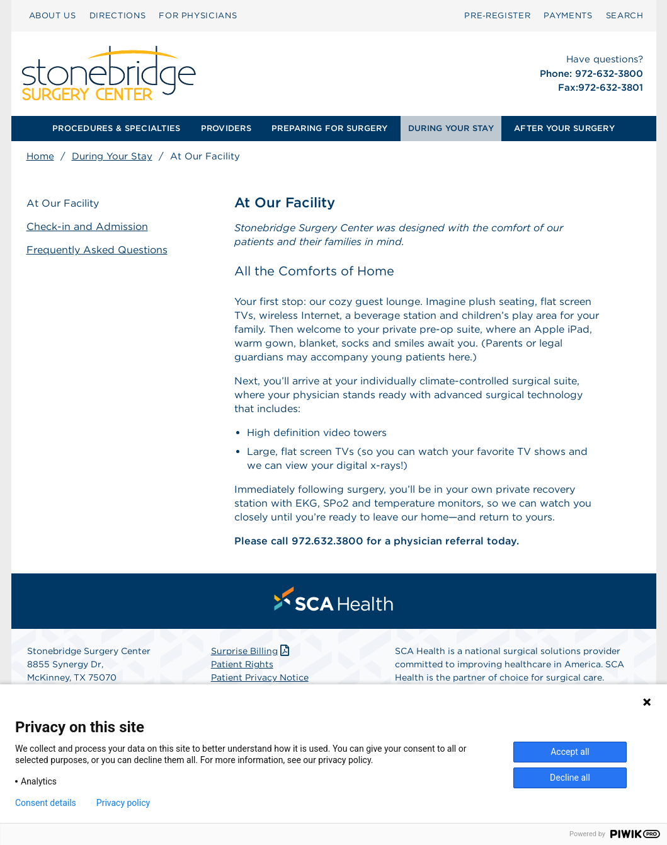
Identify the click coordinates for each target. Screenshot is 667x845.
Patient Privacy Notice (260, 677)
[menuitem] (52, 16)
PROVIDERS (226, 128)
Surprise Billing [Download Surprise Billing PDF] (251, 651)
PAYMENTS (568, 15)
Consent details (45, 803)
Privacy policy (123, 803)
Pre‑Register (497, 15)
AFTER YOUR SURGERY (564, 128)
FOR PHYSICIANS (198, 15)
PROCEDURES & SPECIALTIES (116, 128)
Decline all (570, 778)
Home (40, 156)
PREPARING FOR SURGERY (329, 128)
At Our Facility (62, 203)
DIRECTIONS (117, 15)
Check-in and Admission (87, 227)
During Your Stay (112, 156)
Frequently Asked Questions (97, 250)
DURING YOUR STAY (451, 128)
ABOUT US (52, 15)
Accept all (570, 752)
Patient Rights (242, 664)
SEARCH (625, 15)
